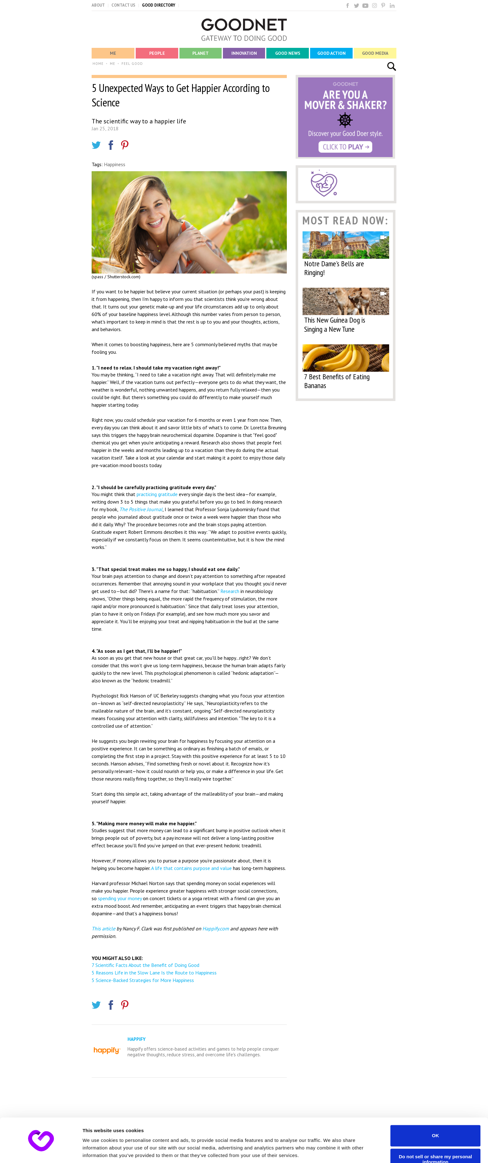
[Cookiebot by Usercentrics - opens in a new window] (40, 1150)
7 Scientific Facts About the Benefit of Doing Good (145, 965)
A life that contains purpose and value (191, 868)
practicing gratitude (157, 494)
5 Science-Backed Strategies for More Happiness (143, 980)
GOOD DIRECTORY (158, 5)
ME (112, 63)
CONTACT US (123, 5)
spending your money (120, 898)
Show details (97, 1150)
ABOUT (98, 5)
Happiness (114, 164)
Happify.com (215, 928)
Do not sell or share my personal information (435, 1137)
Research (229, 591)
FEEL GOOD (132, 63)
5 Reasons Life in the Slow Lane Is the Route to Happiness (154, 972)
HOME (98, 63)
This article (103, 928)
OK (435, 1113)
